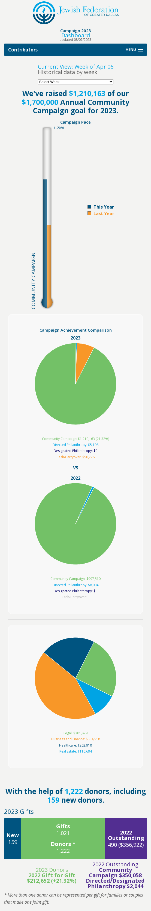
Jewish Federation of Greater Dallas (76, 12)
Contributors (23, 50)
